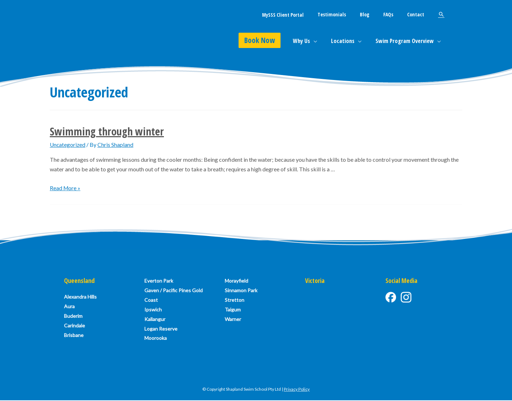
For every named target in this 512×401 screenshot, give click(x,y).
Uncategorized (68, 144)
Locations (346, 41)
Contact (417, 14)
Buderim (73, 316)
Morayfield (236, 281)
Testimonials (345, 14)
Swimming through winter (107, 131)
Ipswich (153, 310)
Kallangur (154, 320)
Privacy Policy (297, 390)
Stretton (234, 300)
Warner (233, 320)
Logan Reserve (160, 330)
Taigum (233, 310)
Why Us (307, 41)
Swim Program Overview (406, 41)
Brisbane (74, 336)
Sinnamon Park (241, 291)
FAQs (394, 14)
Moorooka (155, 339)
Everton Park (158, 281)
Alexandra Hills (80, 297)
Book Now (267, 40)
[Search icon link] (441, 14)
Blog (374, 14)
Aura (69, 307)
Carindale (74, 326)
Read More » (65, 188)
